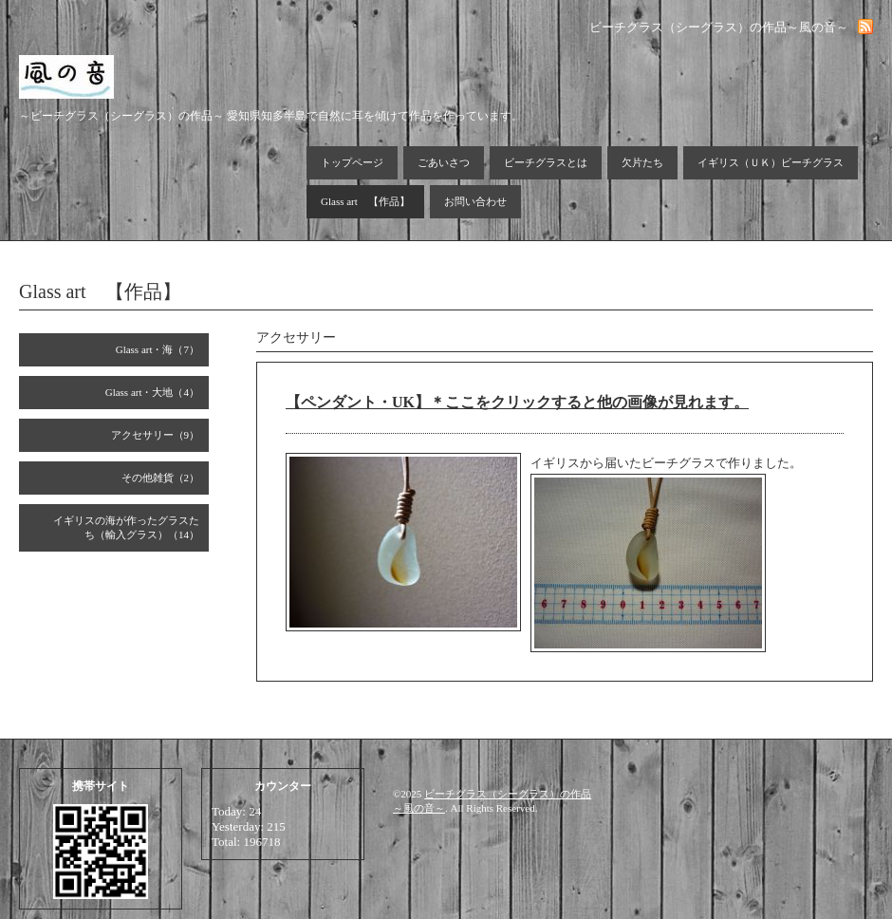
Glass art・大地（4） (152, 392)
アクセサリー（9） (155, 435)
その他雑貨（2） (160, 477)
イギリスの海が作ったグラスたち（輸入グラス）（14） (126, 527)
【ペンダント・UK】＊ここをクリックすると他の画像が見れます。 (517, 402)
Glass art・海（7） (157, 349)
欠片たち (642, 162)
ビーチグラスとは (545, 162)
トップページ (352, 162)
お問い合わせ (475, 201)
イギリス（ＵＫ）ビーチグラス (770, 162)
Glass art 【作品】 (365, 201)
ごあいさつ (444, 162)
